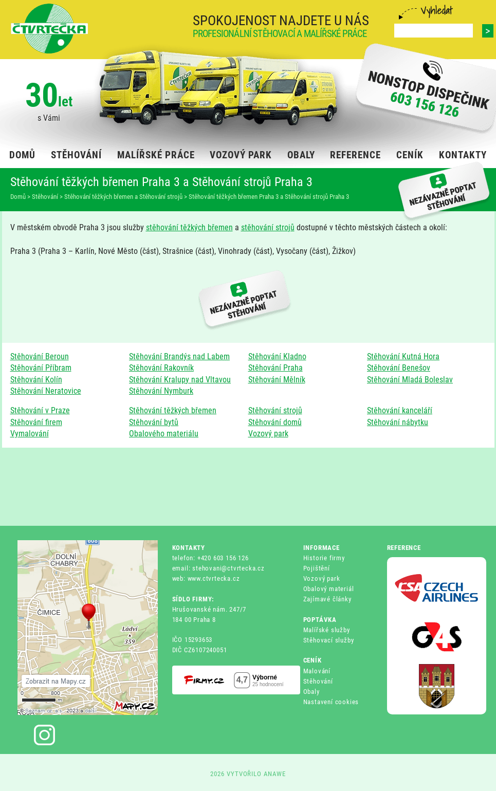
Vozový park (268, 433)
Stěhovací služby (328, 640)
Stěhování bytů (153, 422)
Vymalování (29, 433)
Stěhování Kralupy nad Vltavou (180, 379)
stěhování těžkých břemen (189, 227)
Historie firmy (324, 558)
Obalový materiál (328, 589)
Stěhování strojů (275, 410)
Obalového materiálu (163, 433)
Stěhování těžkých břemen (172, 410)
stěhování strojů (268, 227)
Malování (316, 671)
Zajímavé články (327, 599)
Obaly (311, 691)
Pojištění (316, 568)
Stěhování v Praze (40, 410)
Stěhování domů (275, 422)
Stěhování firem (36, 422)
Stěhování (318, 681)
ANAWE (275, 774)
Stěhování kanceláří (399, 410)
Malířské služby (326, 630)
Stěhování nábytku (397, 422)
